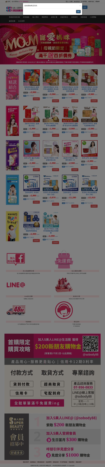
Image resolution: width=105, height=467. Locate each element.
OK (78, 11)
